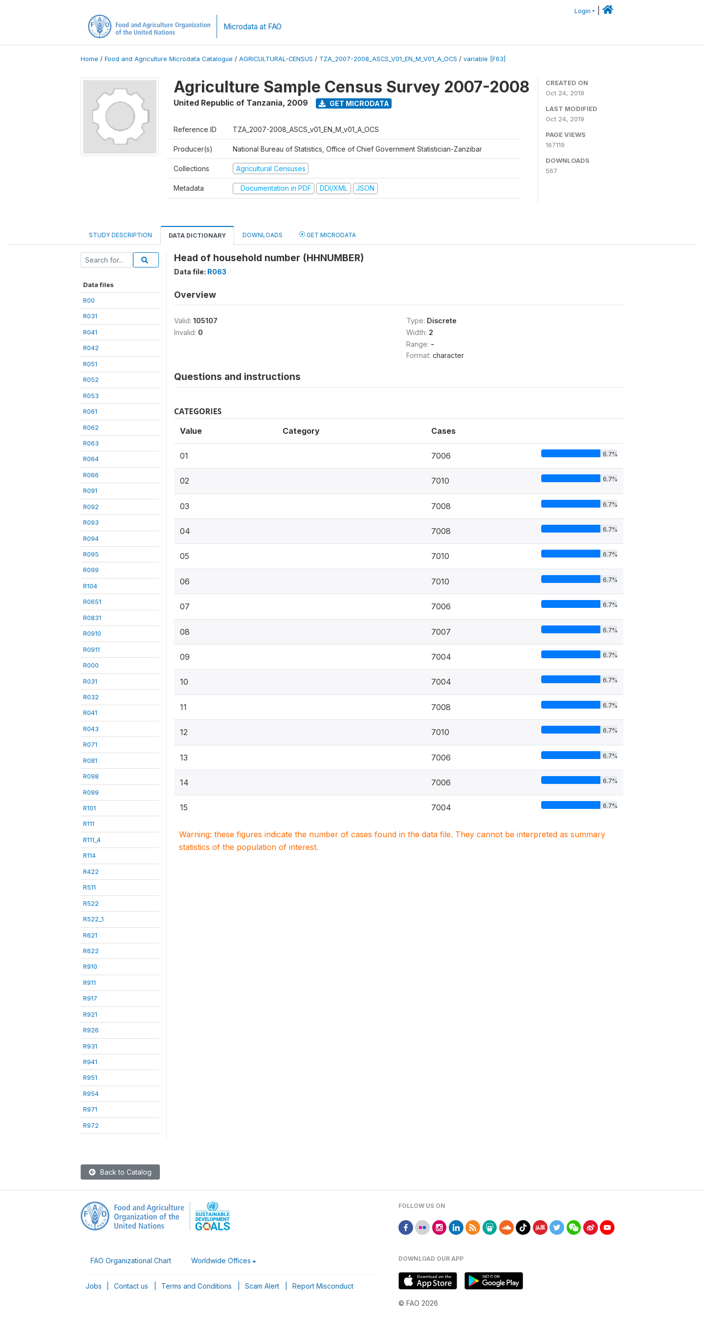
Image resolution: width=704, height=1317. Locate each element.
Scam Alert (262, 1286)
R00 (89, 300)
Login (582, 11)
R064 (91, 459)
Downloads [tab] (262, 235)
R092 (91, 507)
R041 (90, 332)
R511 (89, 887)
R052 (91, 379)
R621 (90, 935)
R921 (90, 1014)
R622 (91, 951)
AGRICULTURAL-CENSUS (276, 59)
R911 (89, 982)
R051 (90, 364)
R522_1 (93, 919)
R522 (91, 903)
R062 (91, 427)
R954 (91, 1093)
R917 (90, 998)
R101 (89, 808)
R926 (91, 1030)
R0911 (91, 649)
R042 (91, 348)
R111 (88, 823)
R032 (91, 697)
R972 (91, 1125)
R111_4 (92, 840)
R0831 (92, 618)
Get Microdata (354, 103)
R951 (90, 1077)
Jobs (94, 1286)
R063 (91, 443)
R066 (91, 475)
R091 (90, 490)
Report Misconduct (322, 1286)
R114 (89, 855)
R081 (90, 760)
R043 (91, 729)
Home (89, 59)
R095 (91, 554)
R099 (91, 570)
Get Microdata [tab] (327, 234)
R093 (91, 522)
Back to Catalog (120, 1172)
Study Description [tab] (120, 235)
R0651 (92, 601)
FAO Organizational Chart (130, 1260)
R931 (90, 1046)
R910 (90, 966)
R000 (91, 665)
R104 (90, 586)
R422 (91, 871)
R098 (91, 776)
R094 (91, 538)
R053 (91, 396)
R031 (90, 316)
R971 (90, 1109)
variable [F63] (484, 59)
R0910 (92, 633)
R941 (90, 1062)
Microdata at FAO (252, 26)
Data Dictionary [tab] (197, 235)
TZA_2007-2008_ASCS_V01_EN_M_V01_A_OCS (388, 59)
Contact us (131, 1286)
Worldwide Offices (221, 1260)
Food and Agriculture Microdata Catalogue (169, 59)
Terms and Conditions (196, 1286)
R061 (90, 411)
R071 (90, 744)
